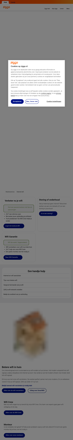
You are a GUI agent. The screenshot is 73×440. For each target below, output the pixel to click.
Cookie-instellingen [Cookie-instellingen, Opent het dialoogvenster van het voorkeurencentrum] (54, 101)
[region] (36, 83)
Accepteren (17, 101)
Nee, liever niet (32, 101)
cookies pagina (46, 93)
